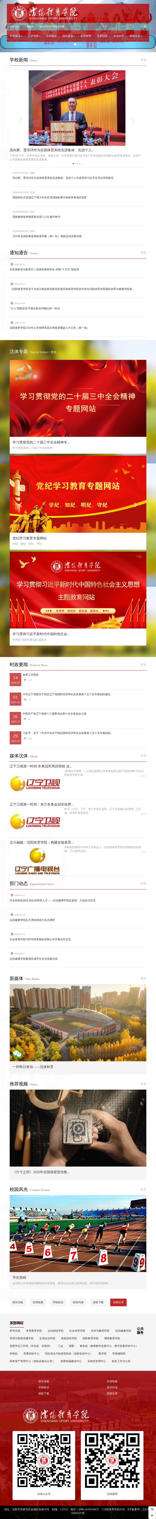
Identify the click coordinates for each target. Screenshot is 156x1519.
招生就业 (68, 36)
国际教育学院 (90, 1338)
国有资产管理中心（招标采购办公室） (32, 1361)
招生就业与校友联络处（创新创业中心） (69, 1353)
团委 (71, 1346)
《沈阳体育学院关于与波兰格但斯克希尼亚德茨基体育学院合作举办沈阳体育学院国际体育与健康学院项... (72, 289)
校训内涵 (78, 1302)
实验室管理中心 (96, 1361)
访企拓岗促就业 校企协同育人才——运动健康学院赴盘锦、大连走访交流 (52, 900)
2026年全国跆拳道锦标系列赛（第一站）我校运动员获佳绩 (47, 236)
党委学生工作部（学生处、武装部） (31, 1346)
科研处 (14, 1353)
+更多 (142, 59)
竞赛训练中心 (31, 1353)
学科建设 (51, 36)
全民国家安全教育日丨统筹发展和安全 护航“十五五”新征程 (44, 269)
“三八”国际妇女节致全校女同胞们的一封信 (35, 308)
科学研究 (86, 36)
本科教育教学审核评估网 (51, 26)
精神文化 (136, 36)
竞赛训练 (102, 36)
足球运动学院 (47, 1338)
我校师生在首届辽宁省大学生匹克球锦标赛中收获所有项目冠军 (50, 197)
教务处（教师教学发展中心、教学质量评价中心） (109, 1346)
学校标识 (58, 1302)
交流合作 (118, 36)
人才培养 (34, 36)
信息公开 (14, 26)
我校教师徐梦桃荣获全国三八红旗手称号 (36, 216)
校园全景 (118, 1302)
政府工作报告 (78, 679)
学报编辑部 (118, 1353)
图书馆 (102, 1353)
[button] (145, 26)
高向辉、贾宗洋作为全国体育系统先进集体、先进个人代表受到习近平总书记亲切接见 (63, 178)
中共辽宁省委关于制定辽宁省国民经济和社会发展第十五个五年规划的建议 (78, 699)
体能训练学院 (69, 1338)
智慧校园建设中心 (71, 1361)
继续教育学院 (112, 1338)
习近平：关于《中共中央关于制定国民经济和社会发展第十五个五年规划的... (78, 737)
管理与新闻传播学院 (22, 1338)
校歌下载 (98, 1302)
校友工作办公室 (121, 1361)
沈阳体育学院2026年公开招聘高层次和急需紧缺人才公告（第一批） (49, 327)
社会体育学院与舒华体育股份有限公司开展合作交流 (40, 939)
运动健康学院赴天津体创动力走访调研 (32, 920)
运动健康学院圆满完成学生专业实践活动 (34, 958)
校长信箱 (18, 1302)
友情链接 (38, 1302)
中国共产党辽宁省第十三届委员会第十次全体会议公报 (78, 718)
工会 (60, 1346)
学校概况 (16, 36)
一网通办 (29, 26)
